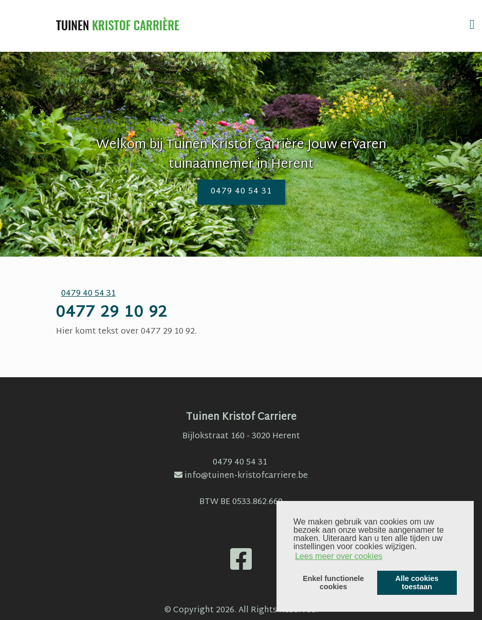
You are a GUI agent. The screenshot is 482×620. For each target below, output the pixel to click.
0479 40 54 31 (241, 191)
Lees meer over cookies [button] (338, 556)
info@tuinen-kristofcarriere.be (241, 476)
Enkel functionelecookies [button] (333, 582)
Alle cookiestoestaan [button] (416, 582)
